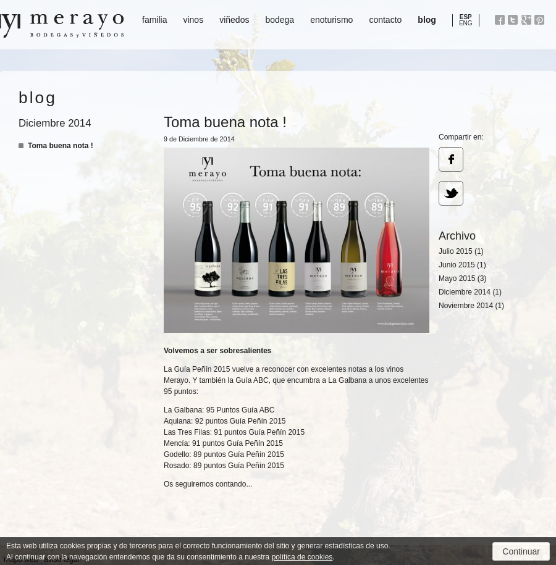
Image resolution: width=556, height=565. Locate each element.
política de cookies (302, 557)
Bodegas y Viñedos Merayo (62, 26)
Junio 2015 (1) (462, 265)
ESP (466, 17)
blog (427, 20)
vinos (193, 20)
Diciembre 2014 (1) (470, 292)
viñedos (234, 20)
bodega (279, 20)
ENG (466, 23)
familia (154, 20)
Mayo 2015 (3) (462, 278)
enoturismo (331, 20)
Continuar (521, 551)
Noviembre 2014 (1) (471, 305)
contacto (385, 20)
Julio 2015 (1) (461, 251)
